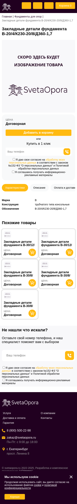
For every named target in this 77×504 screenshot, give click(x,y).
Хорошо (15, 496)
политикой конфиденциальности (30, 487)
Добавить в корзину (39, 132)
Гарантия (8, 422)
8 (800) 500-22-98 (19, 430)
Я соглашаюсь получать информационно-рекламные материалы (39, 174)
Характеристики (15, 187)
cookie (37, 485)
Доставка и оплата (14, 417)
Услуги (7, 413)
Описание (39, 187)
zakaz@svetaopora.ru (21, 437)
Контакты (46, 417)
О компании (48, 413)
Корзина (65, 5)
